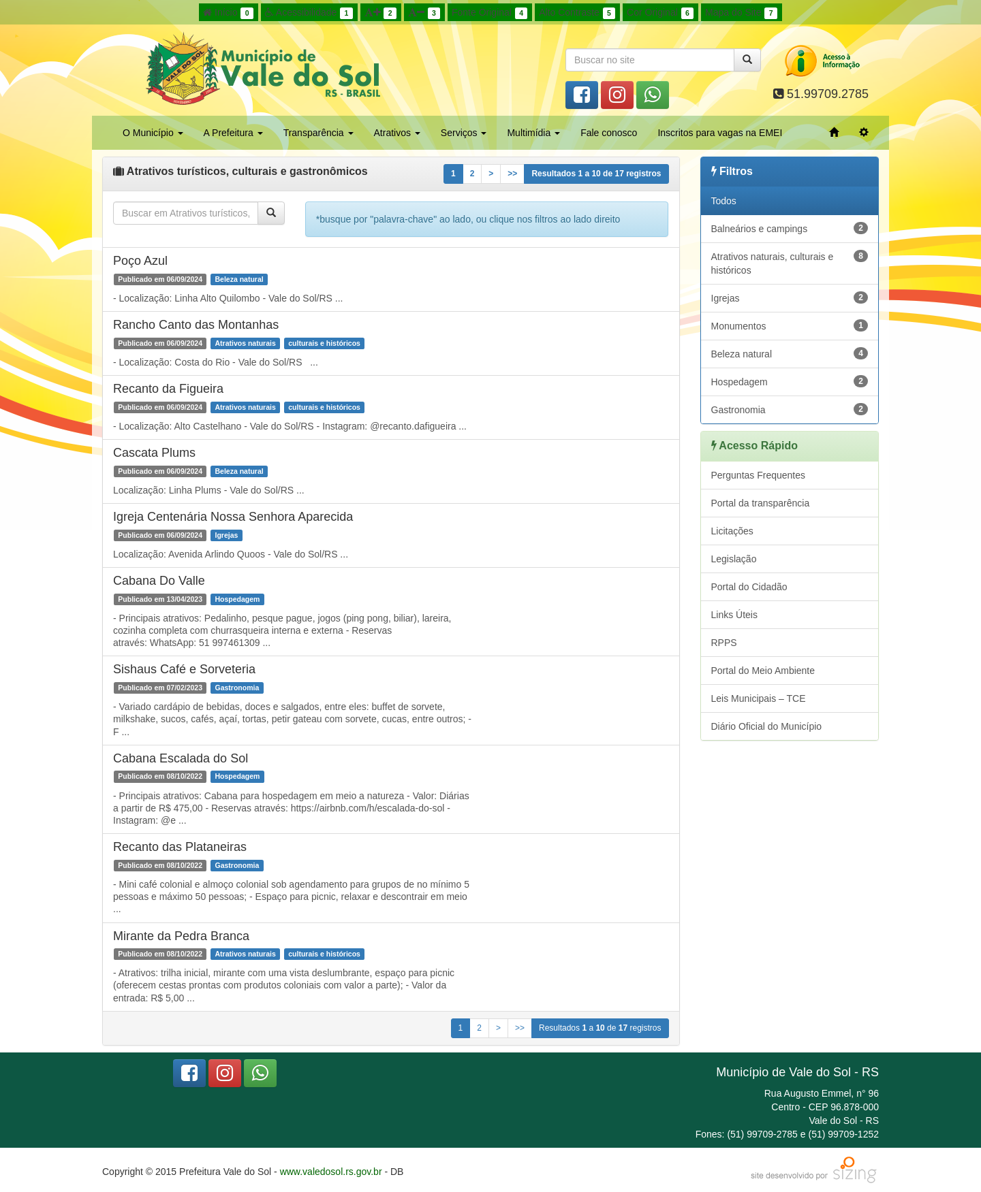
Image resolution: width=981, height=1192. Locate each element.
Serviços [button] (464, 132)
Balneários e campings (790, 228)
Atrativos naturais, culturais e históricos (790, 263)
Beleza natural (790, 353)
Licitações (732, 531)
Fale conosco (608, 132)
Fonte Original (489, 13)
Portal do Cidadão (749, 586)
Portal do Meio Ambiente (763, 670)
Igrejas (790, 297)
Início (228, 13)
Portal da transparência (760, 503)
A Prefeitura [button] (233, 132)
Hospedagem (790, 381)
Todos (723, 200)
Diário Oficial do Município (766, 726)
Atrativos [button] (397, 132)
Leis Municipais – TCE (758, 698)
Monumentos (790, 325)
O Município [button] (153, 132)
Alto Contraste (577, 13)
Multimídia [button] (533, 132)
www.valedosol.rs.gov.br (331, 1171)
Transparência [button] (318, 132)
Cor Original (660, 13)
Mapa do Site (741, 13)
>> (512, 173)
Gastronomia (790, 409)
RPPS (724, 642)
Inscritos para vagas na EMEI (719, 132)
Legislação (734, 558)
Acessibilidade (309, 13)
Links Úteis (734, 614)
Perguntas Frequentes (758, 475)
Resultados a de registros (596, 173)
